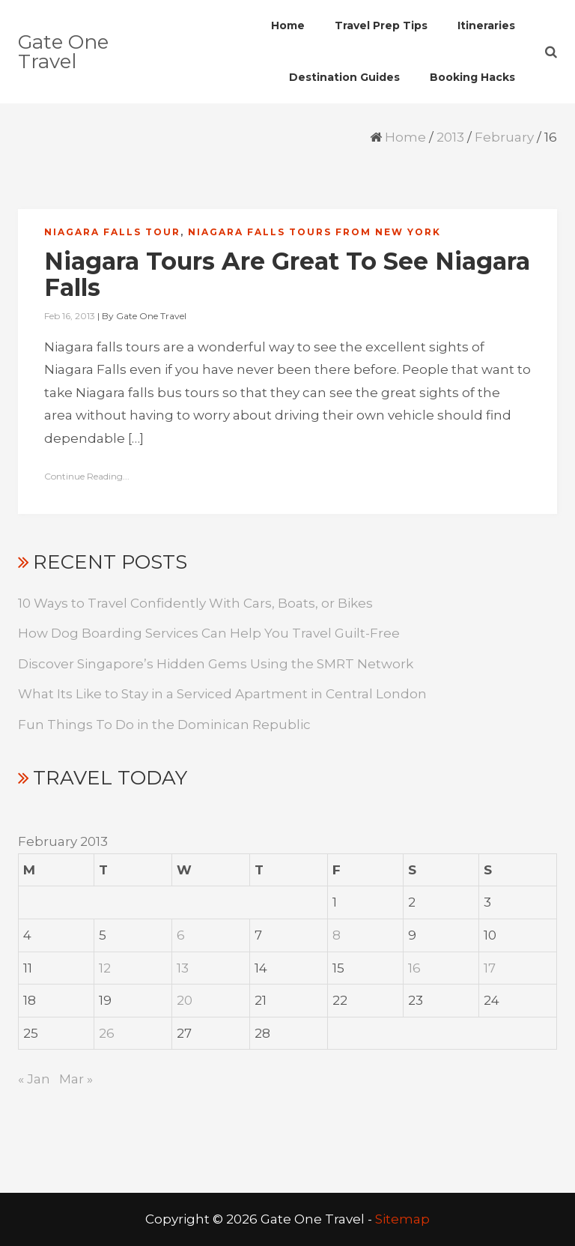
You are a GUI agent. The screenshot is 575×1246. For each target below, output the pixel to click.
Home (405, 137)
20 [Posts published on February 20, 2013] (184, 1000)
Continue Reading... (87, 476)
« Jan (34, 1078)
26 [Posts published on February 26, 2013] (107, 1033)
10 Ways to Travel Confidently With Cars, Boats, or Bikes (195, 603)
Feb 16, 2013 (69, 315)
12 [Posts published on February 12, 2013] (105, 968)
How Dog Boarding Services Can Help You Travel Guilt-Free (209, 633)
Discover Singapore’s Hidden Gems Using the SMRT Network (215, 663)
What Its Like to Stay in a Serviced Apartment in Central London (222, 693)
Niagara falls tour (112, 232)
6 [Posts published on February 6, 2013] (181, 935)
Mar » (76, 1078)
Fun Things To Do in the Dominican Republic (164, 724)
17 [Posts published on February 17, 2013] (490, 968)
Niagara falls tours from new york (314, 232)
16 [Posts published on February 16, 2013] (414, 968)
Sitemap (402, 1219)
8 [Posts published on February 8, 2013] (336, 935)
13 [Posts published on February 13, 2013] (183, 968)
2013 (450, 137)
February (504, 137)
